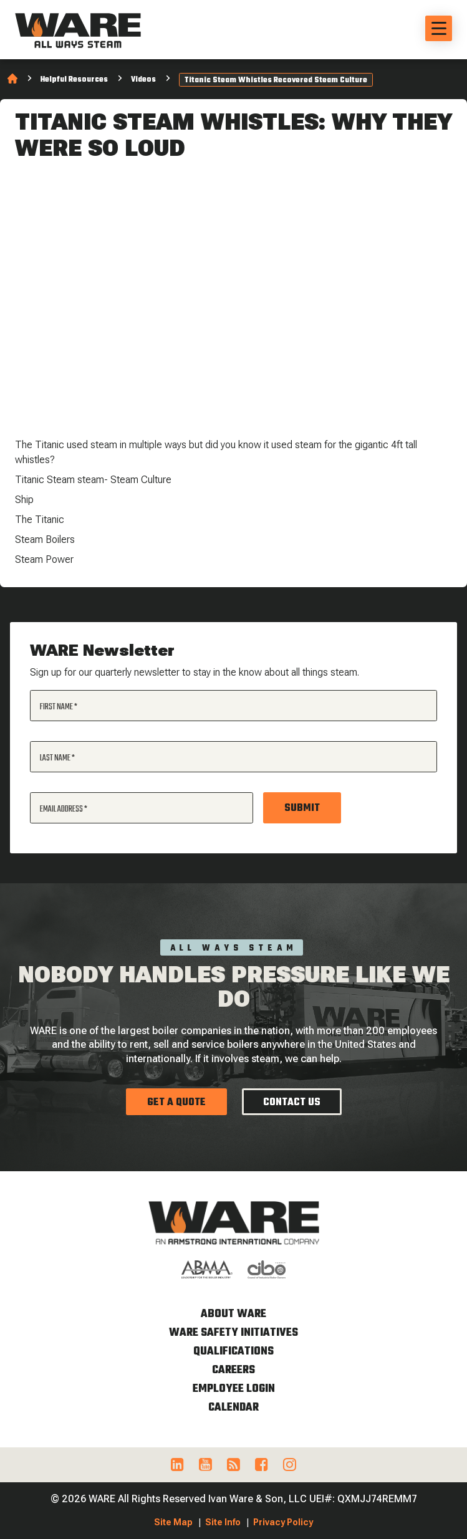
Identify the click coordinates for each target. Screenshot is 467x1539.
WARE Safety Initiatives (233, 1333)
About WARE (233, 1314)
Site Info (223, 1522)
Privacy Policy (283, 1522)
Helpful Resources (74, 79)
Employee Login (234, 1389)
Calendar (233, 1408)
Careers (233, 1370)
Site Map (173, 1522)
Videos (143, 79)
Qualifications (233, 1352)
